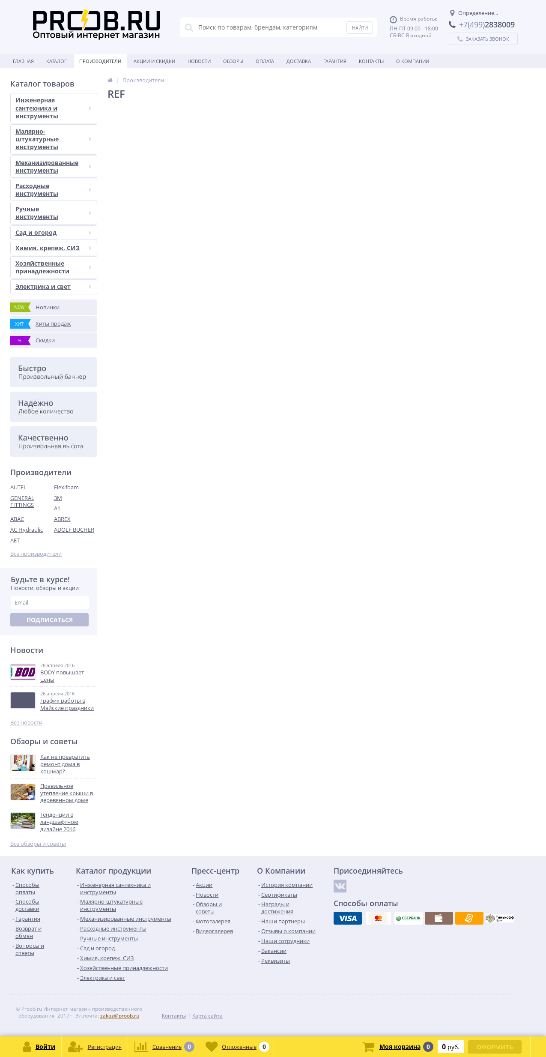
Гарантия (334, 61)
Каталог (56, 61)
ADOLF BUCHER (74, 529)
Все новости (26, 722)
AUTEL (18, 487)
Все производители (36, 553)
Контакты (371, 61)
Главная (23, 61)
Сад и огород (53, 232)
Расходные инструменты (53, 190)
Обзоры (233, 61)
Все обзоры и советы (38, 843)
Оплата (265, 61)
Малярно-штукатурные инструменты (53, 139)
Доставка (298, 61)
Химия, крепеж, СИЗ (53, 248)
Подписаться (50, 620)
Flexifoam (66, 487)
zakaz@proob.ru (119, 1015)
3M (58, 498)
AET (15, 540)
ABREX (62, 519)
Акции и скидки (154, 61)
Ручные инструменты (53, 213)
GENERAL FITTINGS (22, 501)
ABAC (17, 519)
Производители (100, 61)
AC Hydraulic (26, 529)
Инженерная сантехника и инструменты (53, 108)
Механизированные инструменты (53, 166)
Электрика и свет (53, 286)
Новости (199, 61)
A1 (57, 508)
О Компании (412, 61)
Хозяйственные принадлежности (53, 267)
